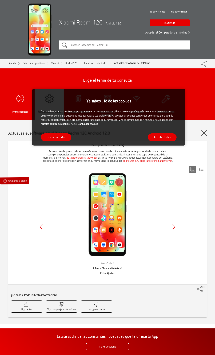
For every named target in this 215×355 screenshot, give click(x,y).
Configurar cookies (88, 124)
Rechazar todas (56, 137)
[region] (108, 117)
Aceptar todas (162, 137)
